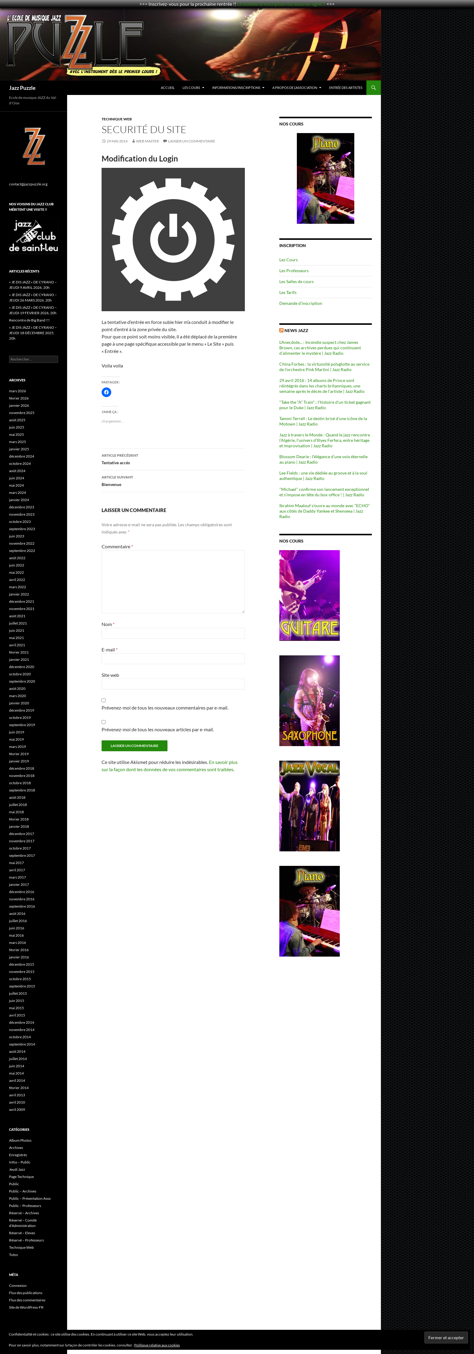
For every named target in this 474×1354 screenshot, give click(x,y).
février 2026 (19, 398)
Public (14, 1184)
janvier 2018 (19, 826)
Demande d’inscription (300, 303)
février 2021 (19, 652)
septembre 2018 (22, 790)
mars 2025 (17, 441)
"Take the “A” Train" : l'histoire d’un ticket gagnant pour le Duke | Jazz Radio (325, 405)
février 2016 (19, 950)
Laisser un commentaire (191, 141)
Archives (16, 1147)
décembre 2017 (21, 833)
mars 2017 (17, 877)
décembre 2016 (21, 891)
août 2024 (17, 470)
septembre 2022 (22, 550)
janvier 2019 (19, 761)
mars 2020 (17, 695)
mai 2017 (16, 862)
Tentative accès (173, 458)
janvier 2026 (19, 405)
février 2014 (19, 1087)
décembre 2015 (21, 964)
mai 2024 (16, 485)
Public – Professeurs (25, 1205)
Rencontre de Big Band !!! (29, 320)
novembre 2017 (21, 841)
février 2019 (19, 754)
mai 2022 (16, 572)
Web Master (147, 141)
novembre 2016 (21, 899)
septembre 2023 (22, 529)
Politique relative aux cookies (157, 1345)
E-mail (110, 649)
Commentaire (117, 546)
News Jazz (296, 330)
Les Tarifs (288, 292)
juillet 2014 (18, 1058)
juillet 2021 (18, 623)
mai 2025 (16, 434)
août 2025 (17, 420)
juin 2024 (16, 478)
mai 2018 (16, 812)
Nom (108, 624)
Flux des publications (25, 1292)
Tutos (13, 1254)
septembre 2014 (22, 1044)
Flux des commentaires (27, 1300)
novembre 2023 (21, 514)
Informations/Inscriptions (236, 88)
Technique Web (117, 119)
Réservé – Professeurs (26, 1240)
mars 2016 (17, 942)
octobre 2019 (20, 717)
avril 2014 (17, 1080)
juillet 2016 (18, 920)
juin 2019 (16, 732)
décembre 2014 (21, 1022)
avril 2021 (17, 645)
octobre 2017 (20, 848)
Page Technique (21, 1176)
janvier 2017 (19, 884)
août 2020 (17, 688)
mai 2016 (16, 935)
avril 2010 (17, 1102)
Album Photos (20, 1140)
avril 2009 (17, 1109)
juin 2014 (16, 1066)
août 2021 (17, 616)
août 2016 (17, 913)
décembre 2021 (21, 601)
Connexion (18, 1285)
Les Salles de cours (296, 281)
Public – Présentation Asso (30, 1198)
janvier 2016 (19, 957)
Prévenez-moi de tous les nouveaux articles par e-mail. (158, 729)
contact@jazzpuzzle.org (28, 184)
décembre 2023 (21, 507)
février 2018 (19, 819)
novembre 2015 (21, 971)
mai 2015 (16, 1008)
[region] (325, 178)
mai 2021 (16, 637)
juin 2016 (16, 928)
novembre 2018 (21, 775)
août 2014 (17, 1051)
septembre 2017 (22, 855)
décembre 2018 (21, 768)
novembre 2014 (21, 1029)
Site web (110, 675)
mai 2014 (16, 1073)
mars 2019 (17, 746)
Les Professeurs (294, 270)
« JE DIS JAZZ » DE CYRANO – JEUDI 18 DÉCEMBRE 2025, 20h (33, 333)
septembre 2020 (22, 681)
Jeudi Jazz (17, 1169)
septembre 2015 (22, 986)
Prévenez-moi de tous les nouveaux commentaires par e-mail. (165, 707)
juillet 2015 (18, 993)
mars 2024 (17, 492)
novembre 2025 (21, 412)
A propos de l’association (294, 88)
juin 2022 (16, 565)
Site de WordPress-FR (26, 1307)
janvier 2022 (19, 594)
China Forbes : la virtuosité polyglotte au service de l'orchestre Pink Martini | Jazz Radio (324, 366)
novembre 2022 (21, 543)
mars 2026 (17, 391)
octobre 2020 (20, 674)
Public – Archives (22, 1191)
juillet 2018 (18, 804)
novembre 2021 (21, 608)
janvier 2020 (19, 703)
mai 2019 (16, 739)
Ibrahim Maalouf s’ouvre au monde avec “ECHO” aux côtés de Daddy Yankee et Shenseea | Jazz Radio (324, 511)
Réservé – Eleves (22, 1233)
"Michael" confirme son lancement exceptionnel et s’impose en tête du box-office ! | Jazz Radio (324, 492)
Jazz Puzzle (22, 87)
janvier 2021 (19, 659)
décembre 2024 (21, 456)
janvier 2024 (19, 500)
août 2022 (17, 558)
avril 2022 (17, 579)
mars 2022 (17, 587)
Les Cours (191, 88)
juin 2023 (16, 536)
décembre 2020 (21, 666)
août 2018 (17, 797)
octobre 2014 (20, 1037)
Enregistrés (18, 1155)
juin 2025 (16, 427)
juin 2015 (16, 1000)
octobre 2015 (20, 979)
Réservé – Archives (24, 1213)
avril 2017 (17, 870)
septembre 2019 (22, 725)
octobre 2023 (20, 521)
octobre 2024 (20, 463)
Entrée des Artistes (345, 88)
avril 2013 (17, 1095)
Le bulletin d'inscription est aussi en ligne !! (281, 4)
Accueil (168, 88)
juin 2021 (16, 630)
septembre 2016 (22, 906)
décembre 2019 (21, 710)
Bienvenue (173, 480)
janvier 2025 (19, 449)
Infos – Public (20, 1162)
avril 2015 (17, 1015)
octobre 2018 (20, 783)
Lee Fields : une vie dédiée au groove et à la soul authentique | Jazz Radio (323, 475)
